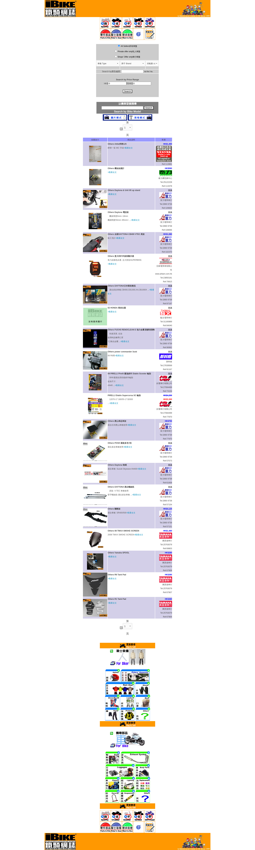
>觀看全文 (128, 148)
